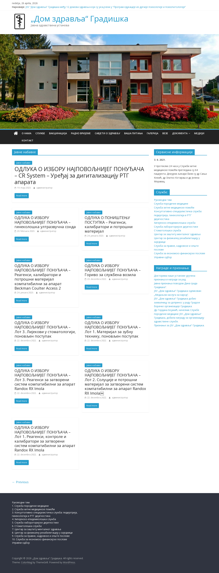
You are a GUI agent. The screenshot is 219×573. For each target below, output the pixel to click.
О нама (26, 133)
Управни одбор (163, 257)
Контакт (20, 140)
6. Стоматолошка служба (27, 526)
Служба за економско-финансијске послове (179, 253)
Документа (180, 133)
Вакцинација (58, 133)
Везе (165, 133)
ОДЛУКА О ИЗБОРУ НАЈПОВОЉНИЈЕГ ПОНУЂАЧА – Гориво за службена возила (113, 270)
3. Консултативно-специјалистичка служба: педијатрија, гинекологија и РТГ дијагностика (45, 514)
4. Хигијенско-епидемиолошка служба (34, 519)
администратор (44, 187)
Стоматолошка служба (167, 230)
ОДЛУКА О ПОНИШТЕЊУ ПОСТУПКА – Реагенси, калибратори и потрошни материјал (109, 224)
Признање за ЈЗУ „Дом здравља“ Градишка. (179, 325)
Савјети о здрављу (107, 133)
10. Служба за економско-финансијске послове (39, 539)
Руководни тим (163, 199)
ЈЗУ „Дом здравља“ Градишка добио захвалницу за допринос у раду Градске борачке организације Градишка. (177, 302)
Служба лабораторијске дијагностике (176, 226)
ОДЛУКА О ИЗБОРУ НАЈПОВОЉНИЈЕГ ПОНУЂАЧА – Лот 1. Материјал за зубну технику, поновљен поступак (113, 329)
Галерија (152, 133)
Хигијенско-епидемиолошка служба (174, 222)
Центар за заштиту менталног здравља (177, 234)
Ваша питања (133, 133)
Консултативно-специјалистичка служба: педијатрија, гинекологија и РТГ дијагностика (178, 215)
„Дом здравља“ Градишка (79, 18)
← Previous (20, 482)
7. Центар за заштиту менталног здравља (36, 529)
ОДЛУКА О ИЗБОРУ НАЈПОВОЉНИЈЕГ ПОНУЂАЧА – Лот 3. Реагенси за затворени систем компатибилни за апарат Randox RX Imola (45, 379)
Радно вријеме (81, 133)
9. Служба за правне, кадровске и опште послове (41, 535)
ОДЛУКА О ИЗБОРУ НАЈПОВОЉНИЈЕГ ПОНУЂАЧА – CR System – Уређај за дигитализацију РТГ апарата (79, 175)
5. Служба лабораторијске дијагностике (35, 522)
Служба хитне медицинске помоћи (174, 207)
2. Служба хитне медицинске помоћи (33, 509)
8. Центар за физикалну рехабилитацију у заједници (42, 532)
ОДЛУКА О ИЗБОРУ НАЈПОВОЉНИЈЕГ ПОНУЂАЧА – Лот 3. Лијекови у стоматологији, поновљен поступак (45, 329)
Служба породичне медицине (171, 203)
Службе (40, 133)
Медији (199, 133)
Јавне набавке (23, 162)
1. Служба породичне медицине (30, 505)
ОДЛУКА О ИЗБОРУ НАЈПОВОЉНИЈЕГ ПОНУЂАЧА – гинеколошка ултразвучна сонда (45, 222)
